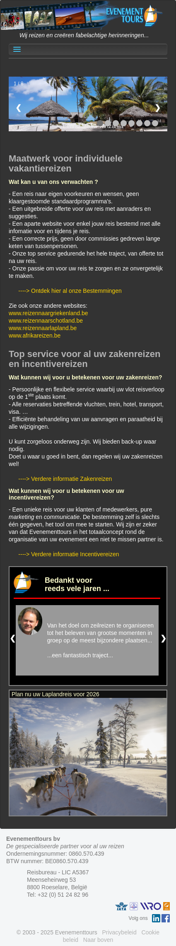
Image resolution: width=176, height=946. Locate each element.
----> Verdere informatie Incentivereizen (68, 554)
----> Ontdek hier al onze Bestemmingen (69, 290)
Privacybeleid (119, 932)
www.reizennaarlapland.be (43, 328)
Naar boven (98, 939)
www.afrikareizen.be (34, 335)
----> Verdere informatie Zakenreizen (65, 478)
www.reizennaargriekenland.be (48, 313)
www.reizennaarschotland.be (46, 320)
